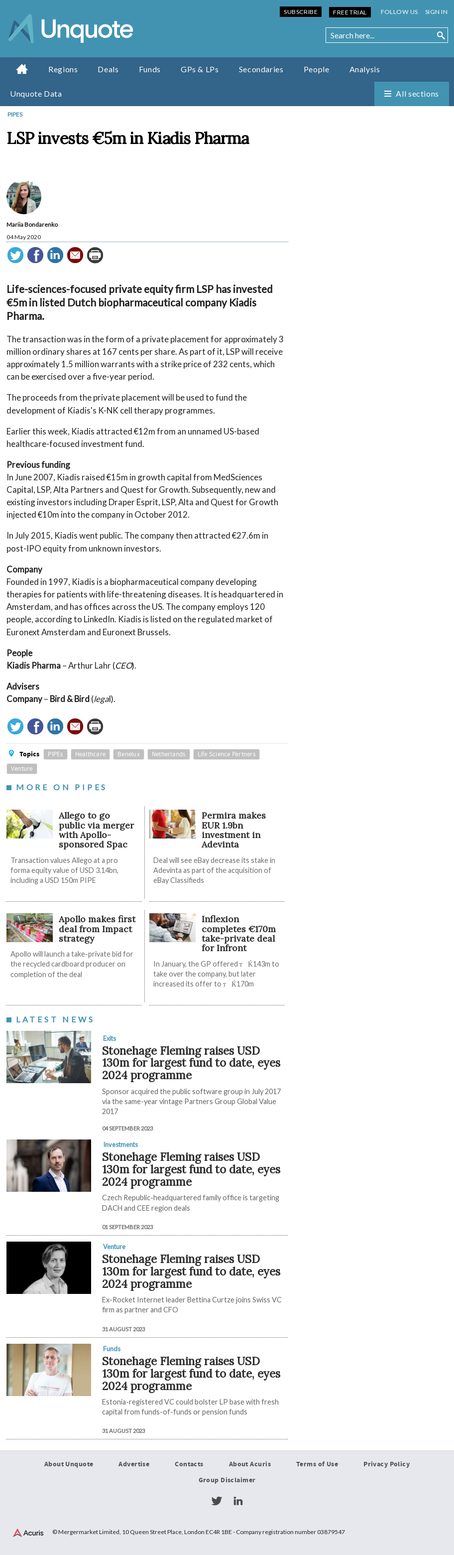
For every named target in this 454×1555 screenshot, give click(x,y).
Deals (108, 69)
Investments (120, 1144)
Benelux (128, 754)
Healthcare (90, 754)
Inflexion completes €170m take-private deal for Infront (239, 933)
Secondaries (261, 69)
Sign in (436, 11)
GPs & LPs (200, 69)
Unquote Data (36, 93)
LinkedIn (238, 1501)
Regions (63, 69)
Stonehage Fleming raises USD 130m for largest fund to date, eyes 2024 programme (191, 1062)
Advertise (133, 1464)
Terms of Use (317, 1464)
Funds (150, 69)
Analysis (364, 69)
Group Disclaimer (227, 1480)
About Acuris (250, 1464)
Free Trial (349, 12)
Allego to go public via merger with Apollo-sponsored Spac (96, 830)
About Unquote (69, 1464)
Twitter (217, 1501)
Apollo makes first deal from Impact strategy (97, 928)
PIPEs (14, 114)
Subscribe (301, 11)
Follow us (399, 11)
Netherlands (169, 754)
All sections (417, 93)
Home (22, 68)
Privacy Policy (386, 1464)
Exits (109, 1038)
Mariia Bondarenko (32, 224)
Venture (22, 769)
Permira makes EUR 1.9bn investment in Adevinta (234, 830)
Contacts (189, 1464)
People (317, 69)
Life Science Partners (226, 754)
